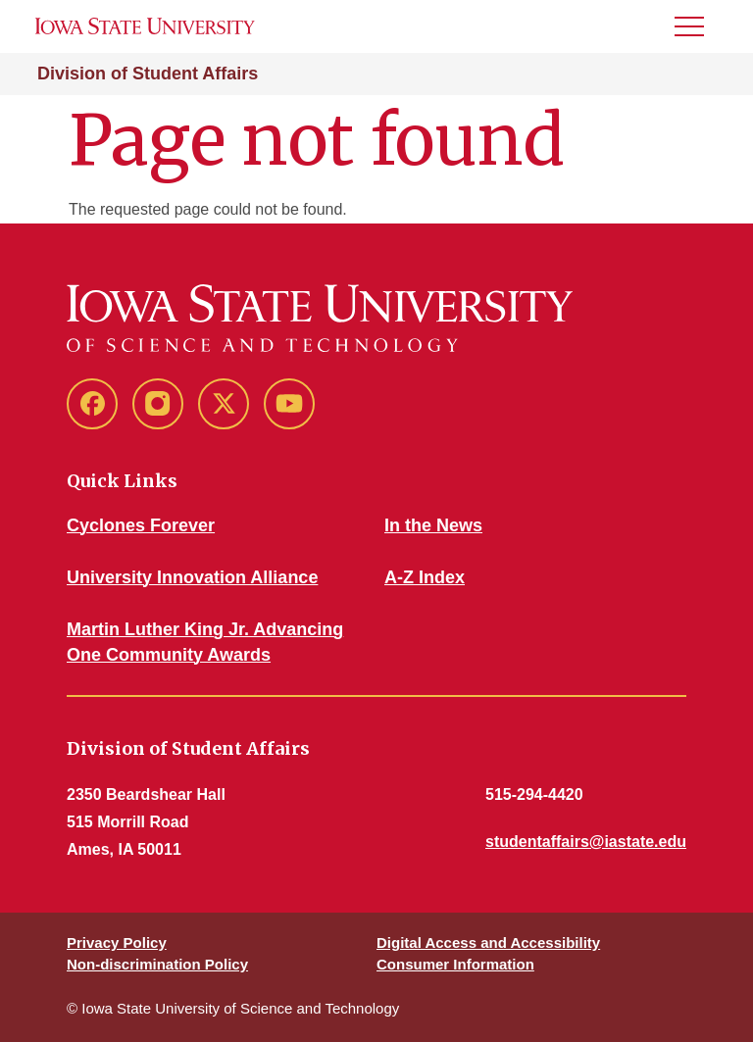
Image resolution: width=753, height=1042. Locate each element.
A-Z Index (424, 577)
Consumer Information (455, 964)
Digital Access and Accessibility (488, 942)
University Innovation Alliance (192, 577)
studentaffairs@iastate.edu (585, 841)
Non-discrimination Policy (157, 964)
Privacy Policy (117, 942)
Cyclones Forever (141, 525)
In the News (433, 525)
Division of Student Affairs (147, 73)
